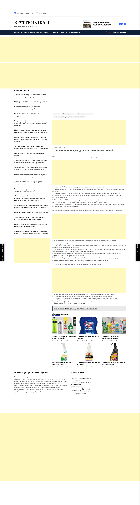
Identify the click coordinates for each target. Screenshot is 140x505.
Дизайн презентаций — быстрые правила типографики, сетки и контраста (28, 183)
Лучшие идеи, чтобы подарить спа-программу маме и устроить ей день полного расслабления (31, 232)
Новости (46, 32)
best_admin (55, 154)
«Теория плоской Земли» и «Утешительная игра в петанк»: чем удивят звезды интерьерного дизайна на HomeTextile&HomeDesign (31, 198)
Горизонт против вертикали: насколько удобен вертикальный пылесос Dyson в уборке (30, 176)
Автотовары (18, 32)
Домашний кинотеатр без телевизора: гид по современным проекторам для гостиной (30, 96)
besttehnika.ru (33, 23)
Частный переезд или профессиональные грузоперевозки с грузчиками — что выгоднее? (31, 147)
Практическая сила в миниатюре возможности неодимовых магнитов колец (30, 225)
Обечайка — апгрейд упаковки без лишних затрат (29, 154)
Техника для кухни (74, 32)
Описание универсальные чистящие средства (61, 363)
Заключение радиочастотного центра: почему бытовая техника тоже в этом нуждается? (30, 162)
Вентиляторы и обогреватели (33, 32)
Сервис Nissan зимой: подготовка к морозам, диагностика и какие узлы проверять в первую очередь (30, 139)
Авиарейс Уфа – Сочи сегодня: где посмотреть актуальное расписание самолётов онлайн (30, 169)
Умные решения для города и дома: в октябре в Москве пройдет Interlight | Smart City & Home (31, 206)
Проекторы (54, 32)
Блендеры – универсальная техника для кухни (30, 102)
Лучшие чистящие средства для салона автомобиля (64, 337)
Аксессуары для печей (58, 147)
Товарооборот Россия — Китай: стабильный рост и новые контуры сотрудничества (29, 218)
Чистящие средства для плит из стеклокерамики (113, 363)
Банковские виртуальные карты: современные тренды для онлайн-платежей (30, 190)
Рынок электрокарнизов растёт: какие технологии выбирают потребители (27, 108)
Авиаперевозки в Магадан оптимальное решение (31, 212)
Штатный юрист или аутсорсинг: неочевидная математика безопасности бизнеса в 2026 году (31, 131)
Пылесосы (63, 32)
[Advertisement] (53, 49)
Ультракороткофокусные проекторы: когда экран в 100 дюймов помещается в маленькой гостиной (30, 123)
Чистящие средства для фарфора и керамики (110, 337)
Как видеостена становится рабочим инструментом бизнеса (27, 115)
